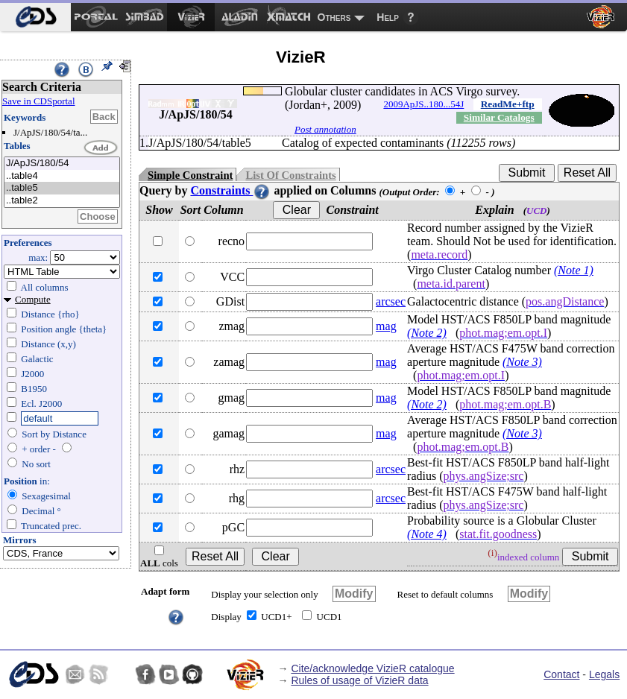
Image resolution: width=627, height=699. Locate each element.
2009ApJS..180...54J (423, 104)
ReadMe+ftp (508, 104)
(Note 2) (427, 332)
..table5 (61, 188)
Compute (33, 299)
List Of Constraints (290, 175)
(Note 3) (522, 361)
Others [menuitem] (334, 17)
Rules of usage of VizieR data (359, 680)
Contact (561, 674)
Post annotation (325, 129)
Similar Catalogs (499, 117)
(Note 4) (427, 534)
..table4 (61, 176)
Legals (604, 674)
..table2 (61, 200)
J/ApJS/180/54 (61, 163)
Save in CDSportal (38, 101)
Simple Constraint (190, 175)
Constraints (230, 190)
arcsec (391, 301)
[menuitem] (35, 17)
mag (386, 326)
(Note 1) (573, 270)
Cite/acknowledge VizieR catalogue (372, 668)
